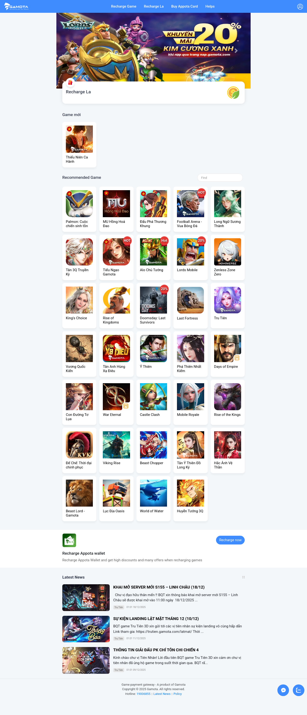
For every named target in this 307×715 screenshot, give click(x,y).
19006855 (143, 694)
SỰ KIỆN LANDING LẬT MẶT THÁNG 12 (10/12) (156, 618)
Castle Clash (150, 415)
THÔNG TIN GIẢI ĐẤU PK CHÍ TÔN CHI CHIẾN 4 (156, 650)
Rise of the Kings (227, 415)
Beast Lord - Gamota (75, 513)
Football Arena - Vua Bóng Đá (189, 224)
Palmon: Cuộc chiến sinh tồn (77, 224)
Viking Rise (111, 463)
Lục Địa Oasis (113, 511)
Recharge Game (123, 6)
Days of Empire (226, 366)
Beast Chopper (151, 463)
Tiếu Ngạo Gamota (111, 272)
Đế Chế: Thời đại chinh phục (79, 465)
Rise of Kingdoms (111, 320)
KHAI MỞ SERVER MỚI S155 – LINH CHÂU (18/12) (159, 587)
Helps (210, 6)
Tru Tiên (220, 318)
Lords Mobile (187, 270)
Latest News (162, 694)
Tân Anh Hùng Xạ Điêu (114, 368)
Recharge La (154, 6)
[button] (71, 51)
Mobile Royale (188, 415)
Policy (177, 694)
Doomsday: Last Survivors (153, 320)
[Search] (220, 178)
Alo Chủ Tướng (151, 270)
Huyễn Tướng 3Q (190, 511)
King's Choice (76, 318)
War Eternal (112, 415)
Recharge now (230, 540)
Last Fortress (187, 318)
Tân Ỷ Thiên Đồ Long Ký (189, 465)
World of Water (151, 511)
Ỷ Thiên (146, 366)
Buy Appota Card (184, 6)
